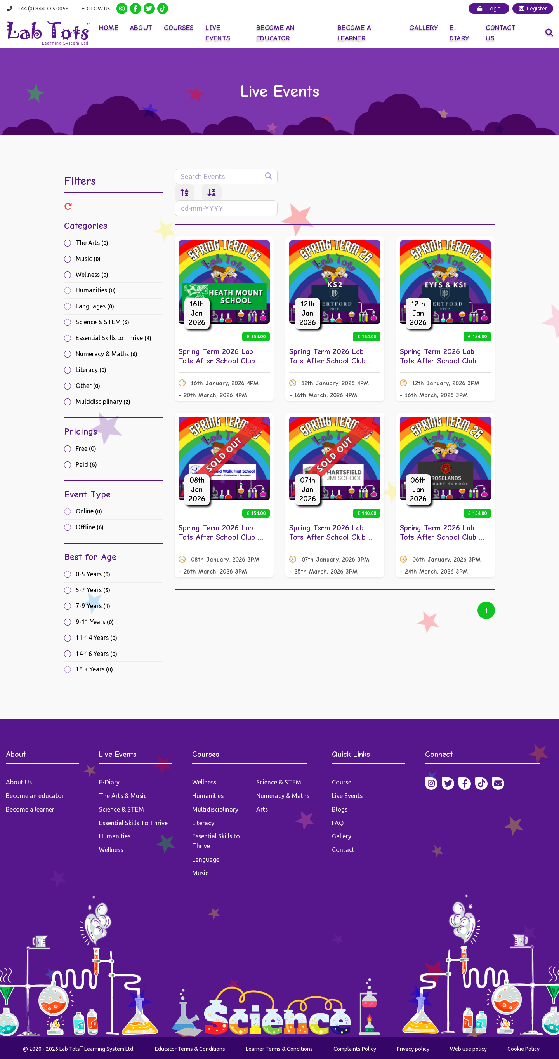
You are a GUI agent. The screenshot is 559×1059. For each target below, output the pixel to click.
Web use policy (468, 1047)
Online (89, 512)
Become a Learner (355, 33)
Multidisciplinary (103, 402)
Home (109, 28)
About (142, 28)
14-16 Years (97, 654)
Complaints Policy (354, 1047)
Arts (262, 809)
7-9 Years (93, 606)
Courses (179, 28)
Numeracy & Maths (107, 354)
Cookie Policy (523, 1047)
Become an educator (35, 796)
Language (205, 858)
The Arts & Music (123, 796)
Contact (343, 848)
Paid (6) (86, 465)
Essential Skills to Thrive (114, 338)
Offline (90, 528)
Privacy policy (413, 1047)
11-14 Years (97, 638)
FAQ (338, 822)
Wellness (92, 274)
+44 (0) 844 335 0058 (43, 8)
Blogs (340, 809)
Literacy (91, 370)
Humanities (96, 290)
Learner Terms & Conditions (279, 1047)
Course (342, 782)
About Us (19, 782)
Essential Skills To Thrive (134, 822)
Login (489, 8)
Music (88, 259)
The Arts (92, 243)
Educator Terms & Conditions (190, 1047)
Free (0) (86, 449)
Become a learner (30, 809)
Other (88, 386)
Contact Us (501, 33)
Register (533, 8)
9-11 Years (95, 622)
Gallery (423, 28)
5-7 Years (93, 591)
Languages (95, 306)
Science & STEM (102, 322)
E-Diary (459, 33)
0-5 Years (93, 575)
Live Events (218, 33)
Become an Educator (276, 33)
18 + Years (94, 670)
